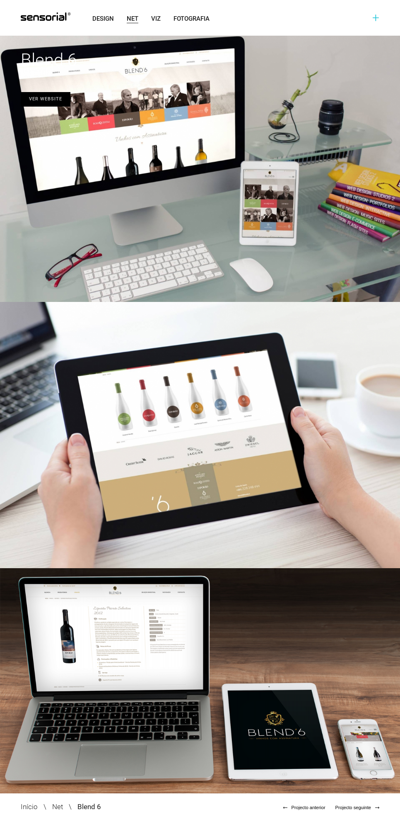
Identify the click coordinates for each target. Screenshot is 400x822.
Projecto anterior (304, 807)
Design (103, 18)
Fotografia (191, 18)
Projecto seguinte (357, 807)
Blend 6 (89, 807)
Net (132, 18)
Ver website (45, 99)
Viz (156, 18)
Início (29, 807)
